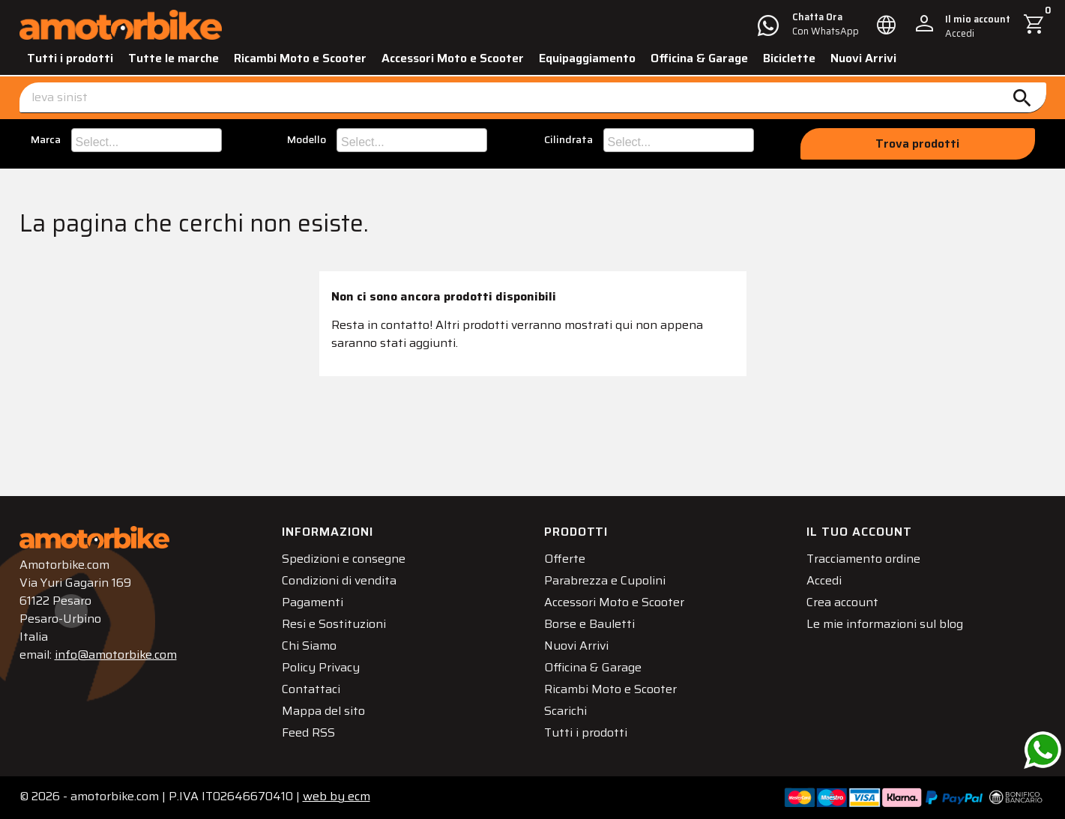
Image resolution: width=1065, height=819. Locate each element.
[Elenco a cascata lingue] (887, 25)
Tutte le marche (173, 58)
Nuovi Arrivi (863, 58)
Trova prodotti (917, 143)
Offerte (564, 558)
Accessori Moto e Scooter (452, 58)
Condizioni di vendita (339, 580)
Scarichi (565, 710)
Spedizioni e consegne (343, 558)
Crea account (842, 602)
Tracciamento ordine (863, 558)
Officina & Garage (699, 58)
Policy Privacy (321, 667)
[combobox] (146, 140)
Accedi (824, 580)
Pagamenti (312, 602)
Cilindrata (568, 140)
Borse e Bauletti (589, 623)
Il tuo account (859, 531)
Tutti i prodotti (70, 58)
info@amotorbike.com (116, 654)
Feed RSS (308, 732)
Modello (306, 140)
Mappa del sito (323, 710)
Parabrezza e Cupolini (605, 580)
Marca (46, 140)
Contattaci (311, 689)
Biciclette (789, 58)
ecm (336, 796)
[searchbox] (148, 140)
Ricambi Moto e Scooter (300, 58)
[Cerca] (532, 97)
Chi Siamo (309, 645)
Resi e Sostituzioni (334, 623)
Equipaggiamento (587, 58)
